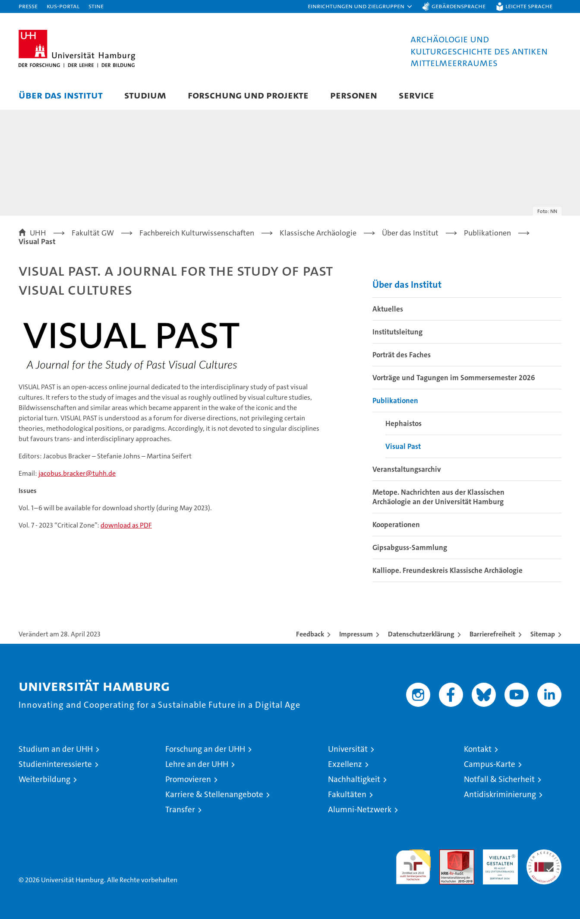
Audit (447, 854)
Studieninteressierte (55, 764)
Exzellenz (345, 764)
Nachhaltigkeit (354, 779)
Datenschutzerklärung (421, 634)
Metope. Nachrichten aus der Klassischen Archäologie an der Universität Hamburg (438, 496)
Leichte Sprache (528, 5)
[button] (360, 6)
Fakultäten (347, 794)
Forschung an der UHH (205, 749)
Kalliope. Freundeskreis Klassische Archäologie (447, 570)
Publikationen (395, 400)
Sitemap (542, 634)
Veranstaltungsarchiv (406, 469)
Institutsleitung (397, 332)
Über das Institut (61, 95)
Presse (28, 5)
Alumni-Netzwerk (359, 809)
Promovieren (188, 779)
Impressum (356, 634)
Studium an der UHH (56, 749)
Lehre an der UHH (196, 764)
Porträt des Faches (401, 354)
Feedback (310, 634)
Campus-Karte (489, 764)
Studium (145, 95)
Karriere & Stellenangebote (214, 794)
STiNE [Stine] (96, 5)
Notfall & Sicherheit (499, 779)
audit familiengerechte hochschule (413, 863)
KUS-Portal (63, 5)
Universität (348, 749)
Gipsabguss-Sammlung (409, 547)
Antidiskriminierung (500, 794)
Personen (353, 95)
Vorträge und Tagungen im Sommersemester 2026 (453, 377)
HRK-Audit (498, 854)
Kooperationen (396, 524)
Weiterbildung (44, 779)
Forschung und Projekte (248, 95)
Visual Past (403, 446)
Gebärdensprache (458, 5)
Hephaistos (403, 423)
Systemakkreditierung (543, 854)
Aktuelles (387, 309)
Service (416, 95)
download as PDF (126, 525)
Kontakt (478, 749)
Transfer (180, 809)
